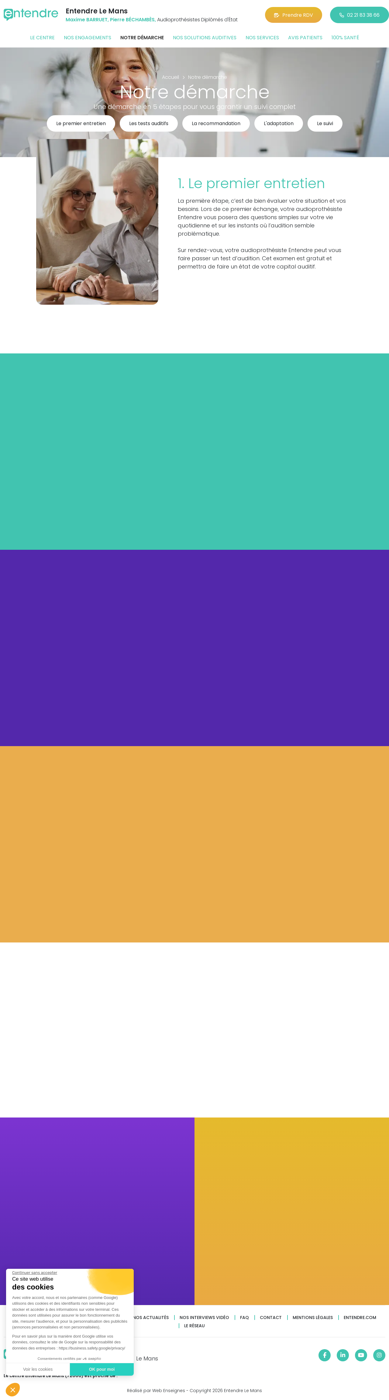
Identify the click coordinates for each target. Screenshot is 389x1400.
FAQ (244, 1317)
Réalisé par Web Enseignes (156, 1391)
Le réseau (194, 1325)
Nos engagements (87, 37)
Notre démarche (142, 37)
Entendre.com (360, 1317)
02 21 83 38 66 (359, 15)
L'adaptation (279, 123)
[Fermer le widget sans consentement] (34, 1273)
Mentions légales (313, 1317)
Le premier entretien (81, 123)
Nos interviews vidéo (204, 1317)
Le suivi (325, 123)
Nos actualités (151, 1317)
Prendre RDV (293, 15)
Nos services (262, 37)
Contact (271, 1317)
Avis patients (305, 37)
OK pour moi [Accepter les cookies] (102, 1369)
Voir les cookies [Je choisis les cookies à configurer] (37, 1369)
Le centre (42, 37)
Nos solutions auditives (204, 37)
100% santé (345, 37)
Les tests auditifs (148, 123)
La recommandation (216, 123)
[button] (12, 1389)
